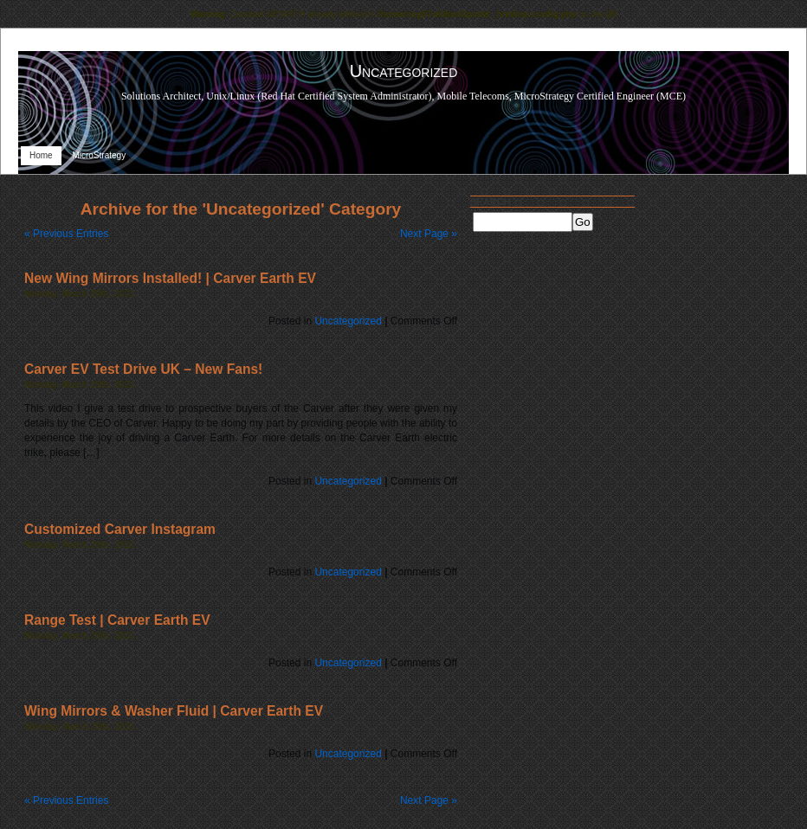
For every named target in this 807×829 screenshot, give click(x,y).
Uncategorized (347, 321)
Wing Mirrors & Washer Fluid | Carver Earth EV (173, 711)
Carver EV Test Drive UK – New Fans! (143, 369)
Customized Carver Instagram (120, 529)
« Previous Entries (66, 234)
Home (41, 155)
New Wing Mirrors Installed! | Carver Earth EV (170, 278)
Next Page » (428, 234)
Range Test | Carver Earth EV (117, 620)
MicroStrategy (99, 155)
